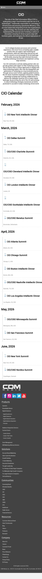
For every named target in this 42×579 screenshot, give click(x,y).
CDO (3, 497)
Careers (4, 544)
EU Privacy (5, 562)
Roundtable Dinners (7, 408)
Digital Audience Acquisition (9, 421)
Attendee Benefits (7, 487)
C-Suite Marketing (7, 461)
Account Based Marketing (9, 453)
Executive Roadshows (8, 463)
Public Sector (5, 510)
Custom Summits (7, 438)
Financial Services (7, 513)
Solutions (6, 449)
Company (6, 537)
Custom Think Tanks (7, 435)
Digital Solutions (6, 411)
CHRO (3, 502)
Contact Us (5, 557)
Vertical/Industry (6, 476)
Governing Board (6, 484)
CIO (3, 492)
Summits (4, 406)
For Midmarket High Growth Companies (12, 471)
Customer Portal (6, 547)
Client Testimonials (7, 523)
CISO (3, 494)
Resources (6, 517)
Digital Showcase (7, 416)
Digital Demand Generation (9, 418)
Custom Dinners (6, 433)
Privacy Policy (6, 559)
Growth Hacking (6, 458)
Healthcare (5, 507)
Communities (7, 480)
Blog (3, 526)
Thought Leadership (7, 466)
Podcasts (5, 423)
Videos (4, 528)
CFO (3, 505)
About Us (4, 541)
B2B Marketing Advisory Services (10, 445)
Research (4, 533)
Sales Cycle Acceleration (8, 455)
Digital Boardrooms (7, 414)
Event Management (7, 442)
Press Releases (6, 552)
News (3, 549)
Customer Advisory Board (9, 521)
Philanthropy (5, 554)
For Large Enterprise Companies (10, 474)
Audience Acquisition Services (10, 428)
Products (6, 402)
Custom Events (6, 430)
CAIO (3, 489)
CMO (3, 500)
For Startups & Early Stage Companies (12, 468)
